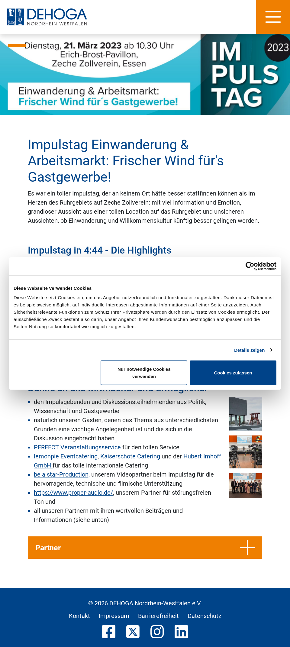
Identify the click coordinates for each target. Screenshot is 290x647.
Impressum (114, 616)
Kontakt (79, 616)
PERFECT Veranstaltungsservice (77, 447)
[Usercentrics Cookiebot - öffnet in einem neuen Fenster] (250, 265)
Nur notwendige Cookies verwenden (144, 373)
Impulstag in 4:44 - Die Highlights (100, 250)
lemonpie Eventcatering (66, 456)
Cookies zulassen (233, 372)
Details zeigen (249, 349)
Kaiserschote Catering (130, 456)
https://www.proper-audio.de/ (73, 492)
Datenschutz (204, 616)
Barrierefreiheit (158, 616)
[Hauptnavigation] (273, 17)
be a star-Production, (62, 474)
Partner (145, 547)
